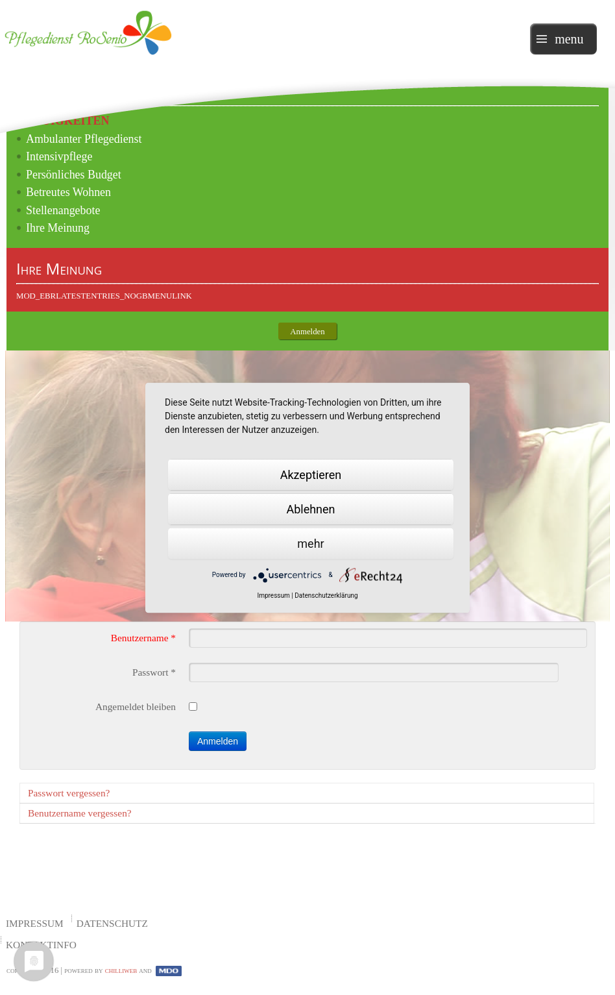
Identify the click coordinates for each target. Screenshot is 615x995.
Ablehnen (310, 508)
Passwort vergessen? (69, 792)
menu (569, 39)
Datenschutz (112, 923)
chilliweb (121, 970)
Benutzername (143, 637)
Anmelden (217, 741)
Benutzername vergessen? (80, 812)
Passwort (154, 672)
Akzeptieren (311, 474)
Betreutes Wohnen (68, 192)
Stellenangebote (63, 210)
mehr (310, 543)
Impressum (35, 923)
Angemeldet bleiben (135, 706)
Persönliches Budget (73, 174)
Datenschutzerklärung (326, 594)
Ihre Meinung (58, 227)
